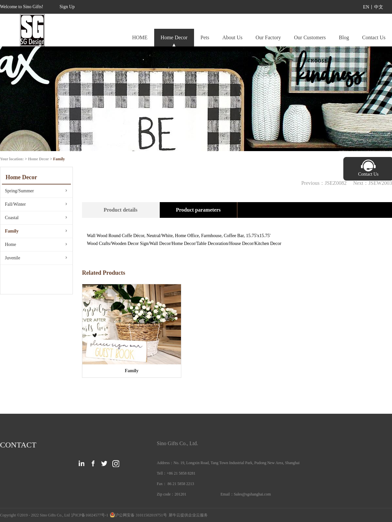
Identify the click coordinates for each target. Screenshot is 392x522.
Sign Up (66, 6)
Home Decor (38, 159)
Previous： (324, 183)
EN (366, 7)
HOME (139, 37)
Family (59, 159)
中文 (378, 7)
